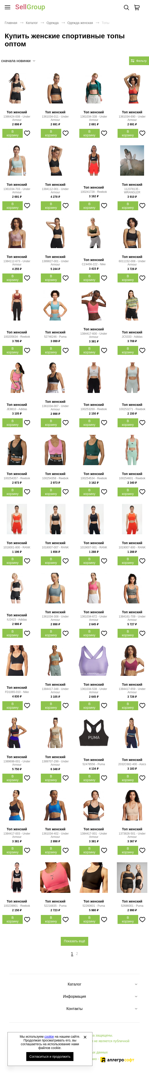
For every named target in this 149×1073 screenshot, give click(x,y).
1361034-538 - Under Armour (93, 690)
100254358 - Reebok (55, 478)
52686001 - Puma (132, 905)
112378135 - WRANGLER (132, 190)
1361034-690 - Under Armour (132, 118)
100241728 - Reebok (93, 192)
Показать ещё (74, 941)
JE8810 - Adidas (17, 409)
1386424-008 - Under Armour (17, 118)
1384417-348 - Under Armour (55, 690)
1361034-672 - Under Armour (93, 618)
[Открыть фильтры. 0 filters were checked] (139, 61)
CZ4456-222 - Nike (94, 264)
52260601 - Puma (94, 905)
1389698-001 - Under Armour (17, 763)
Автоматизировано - (101, 1059)
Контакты (74, 1009)
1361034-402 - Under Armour (55, 835)
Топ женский (17, 112)
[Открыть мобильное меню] (7, 7)
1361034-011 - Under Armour (55, 118)
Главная (11, 23)
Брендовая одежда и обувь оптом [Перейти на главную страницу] (30, 8)
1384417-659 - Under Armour (132, 690)
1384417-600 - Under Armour (93, 335)
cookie (49, 1036)
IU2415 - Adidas (17, 619)
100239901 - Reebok (17, 905)
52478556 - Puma (94, 764)
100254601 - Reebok (132, 478)
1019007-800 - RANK (132, 547)
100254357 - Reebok (17, 478)
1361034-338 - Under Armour (93, 118)
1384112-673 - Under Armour (17, 263)
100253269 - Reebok (93, 409)
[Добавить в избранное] (27, 133)
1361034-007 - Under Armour (55, 407)
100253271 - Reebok (132, 409)
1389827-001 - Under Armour (55, 263)
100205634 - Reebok (17, 336)
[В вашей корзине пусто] (137, 7)
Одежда (52, 23)
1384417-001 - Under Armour (93, 835)
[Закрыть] (85, 1037)
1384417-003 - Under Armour (17, 835)
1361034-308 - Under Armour (55, 618)
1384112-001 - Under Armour (55, 190)
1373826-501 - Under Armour (132, 835)
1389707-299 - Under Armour (55, 763)
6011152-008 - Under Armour (132, 263)
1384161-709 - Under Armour (132, 618)
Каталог (32, 23)
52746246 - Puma (55, 336)
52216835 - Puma (55, 905)
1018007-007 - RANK (55, 547)
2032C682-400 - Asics (132, 764)
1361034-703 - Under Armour (17, 190)
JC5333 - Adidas (132, 336)
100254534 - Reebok (93, 478)
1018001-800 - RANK (17, 547)
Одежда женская (80, 23)
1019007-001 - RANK (93, 547)
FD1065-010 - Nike (17, 692)
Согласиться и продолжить (49, 1056)
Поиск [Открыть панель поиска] (126, 7)
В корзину (13, 133)
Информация (74, 996)
